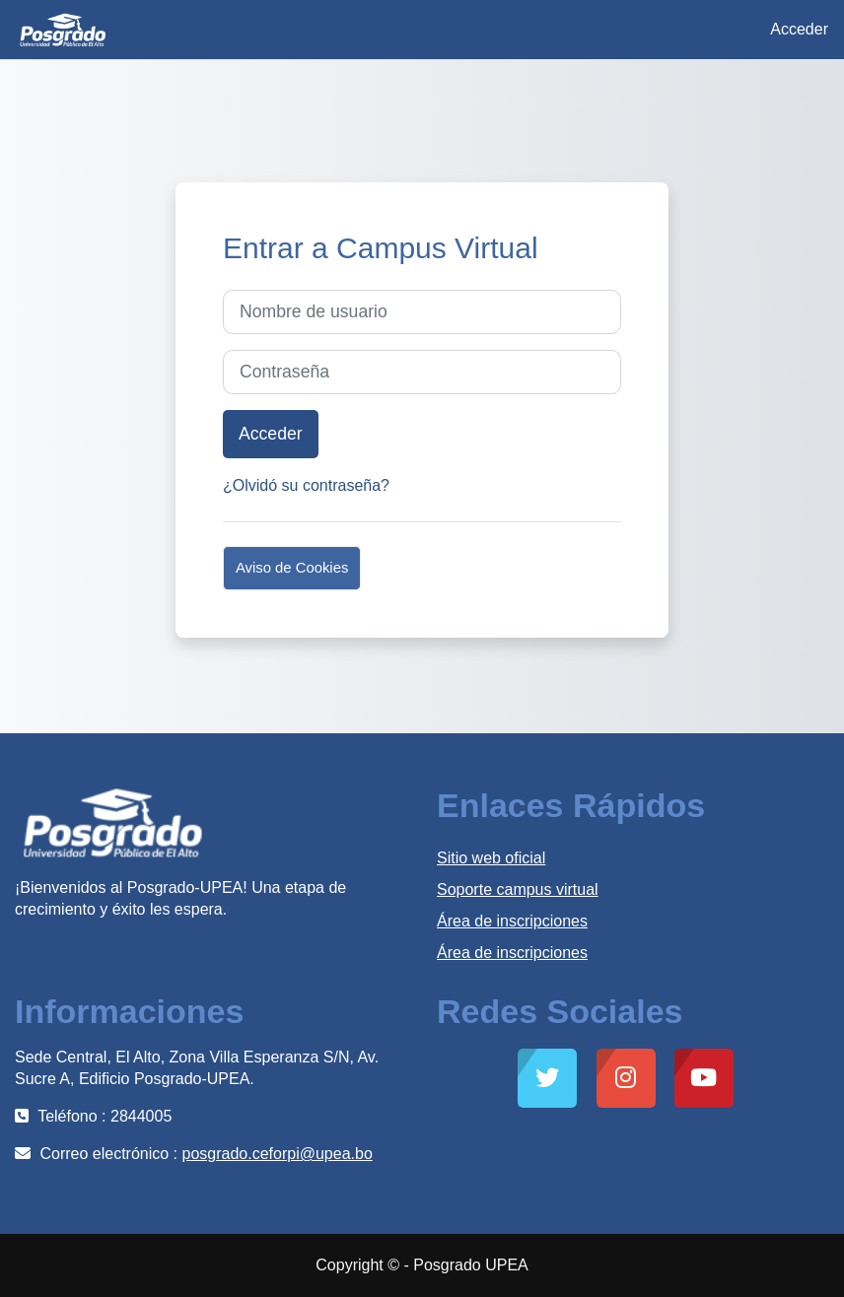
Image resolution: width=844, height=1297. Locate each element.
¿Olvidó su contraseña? (306, 485)
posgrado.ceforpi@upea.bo (277, 1153)
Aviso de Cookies (292, 568)
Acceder (799, 29)
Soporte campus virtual (517, 889)
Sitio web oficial (491, 858)
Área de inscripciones (512, 921)
